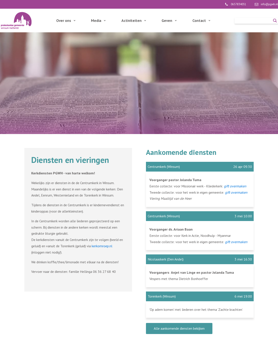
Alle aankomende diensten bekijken (179, 328)
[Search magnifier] (275, 21)
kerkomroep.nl (102, 246)
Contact (201, 20)
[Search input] (254, 21)
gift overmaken (236, 192)
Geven (169, 20)
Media (98, 20)
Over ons (65, 20)
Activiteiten (133, 20)
